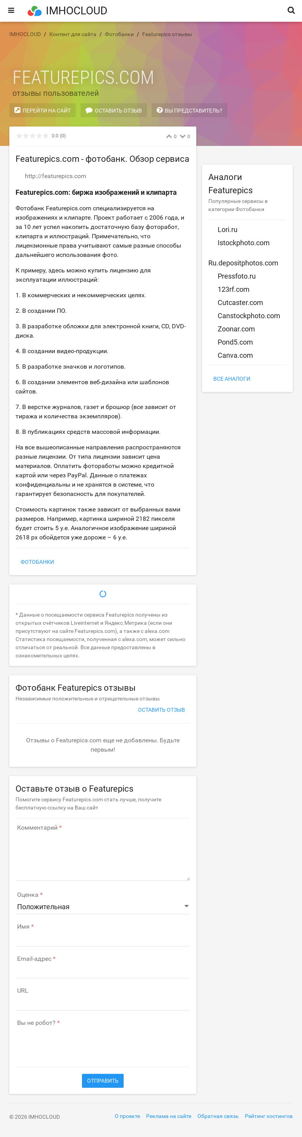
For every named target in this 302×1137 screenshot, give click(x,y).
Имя (23, 927)
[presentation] (75, 1043)
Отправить (103, 1081)
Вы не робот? (36, 1023)
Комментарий (37, 828)
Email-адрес (34, 959)
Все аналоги (231, 379)
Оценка (27, 895)
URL (22, 991)
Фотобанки (37, 562)
